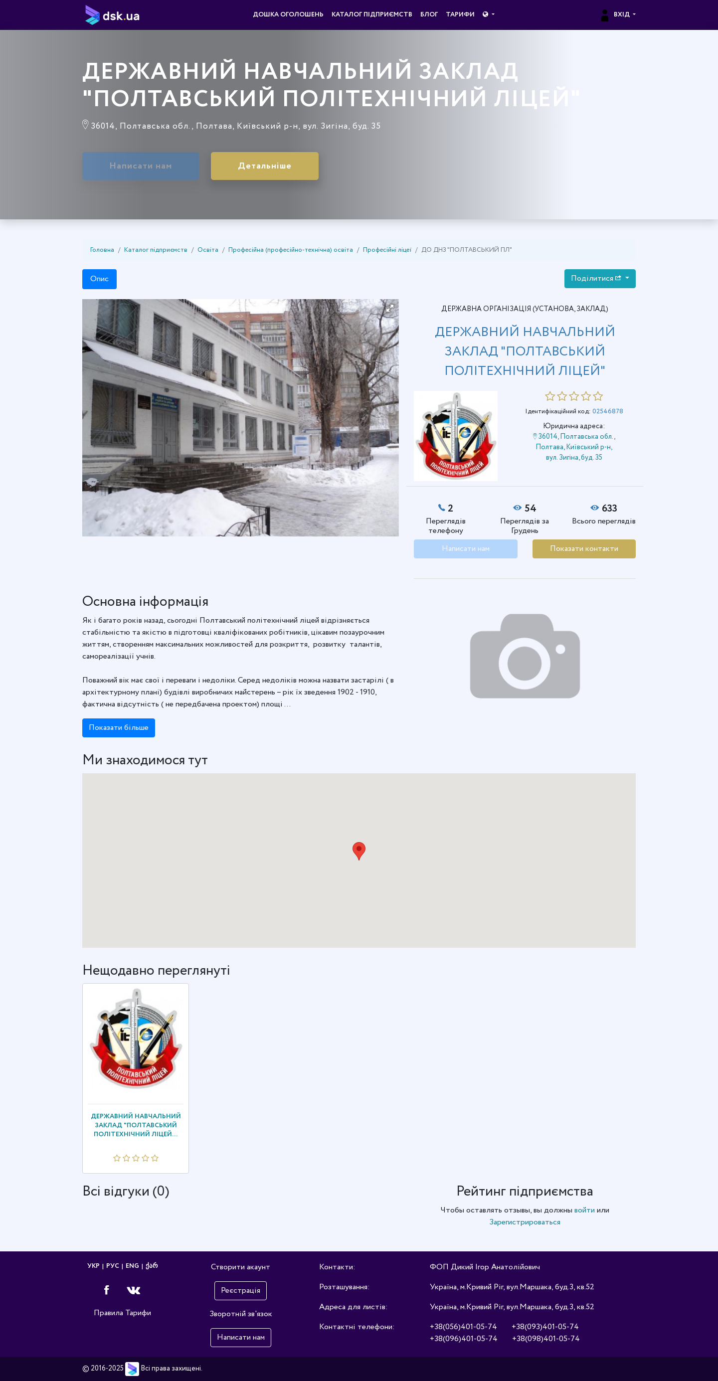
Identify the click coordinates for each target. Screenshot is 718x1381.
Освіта (207, 250)
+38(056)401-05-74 (463, 1327)
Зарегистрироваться (524, 1222)
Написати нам (140, 166)
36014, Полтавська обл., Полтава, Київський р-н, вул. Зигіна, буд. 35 (574, 447)
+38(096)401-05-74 (464, 1339)
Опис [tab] (99, 279)
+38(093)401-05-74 (545, 1327)
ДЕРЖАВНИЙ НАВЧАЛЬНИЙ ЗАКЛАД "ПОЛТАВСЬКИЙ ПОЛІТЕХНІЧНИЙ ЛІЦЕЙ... (136, 1125)
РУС (112, 1266)
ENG (132, 1266)
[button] (488, 15)
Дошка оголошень (288, 14)
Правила (108, 1313)
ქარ (152, 1266)
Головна (102, 250)
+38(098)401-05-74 (546, 1339)
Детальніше (265, 166)
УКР (93, 1266)
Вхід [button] (615, 14)
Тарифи (460, 14)
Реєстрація (240, 1290)
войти (584, 1210)
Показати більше (119, 727)
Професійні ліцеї (387, 250)
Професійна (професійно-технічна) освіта (290, 250)
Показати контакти (584, 548)
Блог (429, 14)
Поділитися (597, 278)
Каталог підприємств (372, 14)
